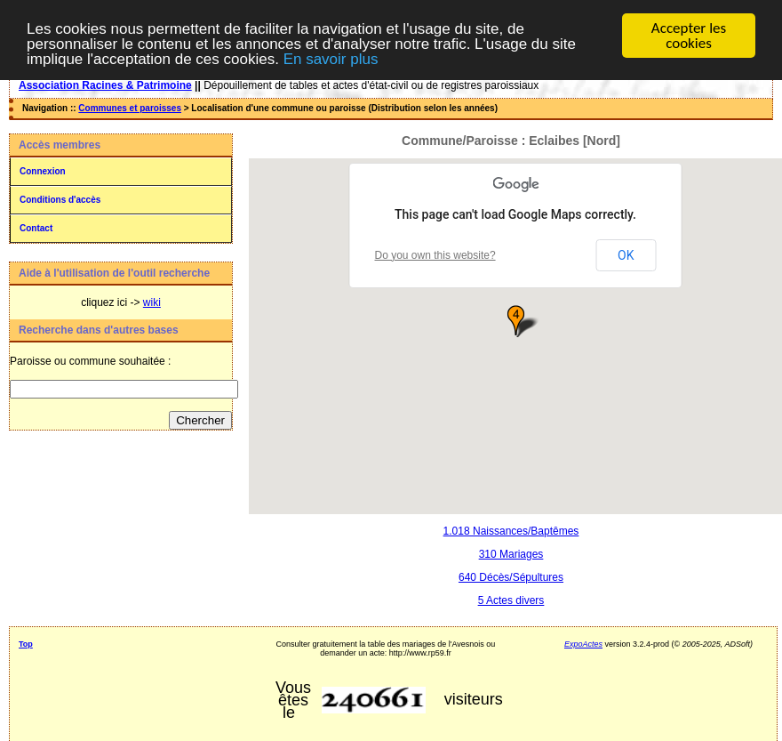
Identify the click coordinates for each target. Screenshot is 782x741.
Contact (36, 228)
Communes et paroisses (129, 108)
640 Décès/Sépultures (511, 576)
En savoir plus (331, 58)
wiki (152, 302)
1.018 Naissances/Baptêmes (511, 530)
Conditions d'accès (60, 200)
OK (626, 254)
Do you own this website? (435, 254)
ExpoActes (583, 643)
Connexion (43, 171)
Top (26, 643)
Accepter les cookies (688, 35)
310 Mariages (511, 553)
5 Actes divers (511, 599)
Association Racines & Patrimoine (105, 85)
